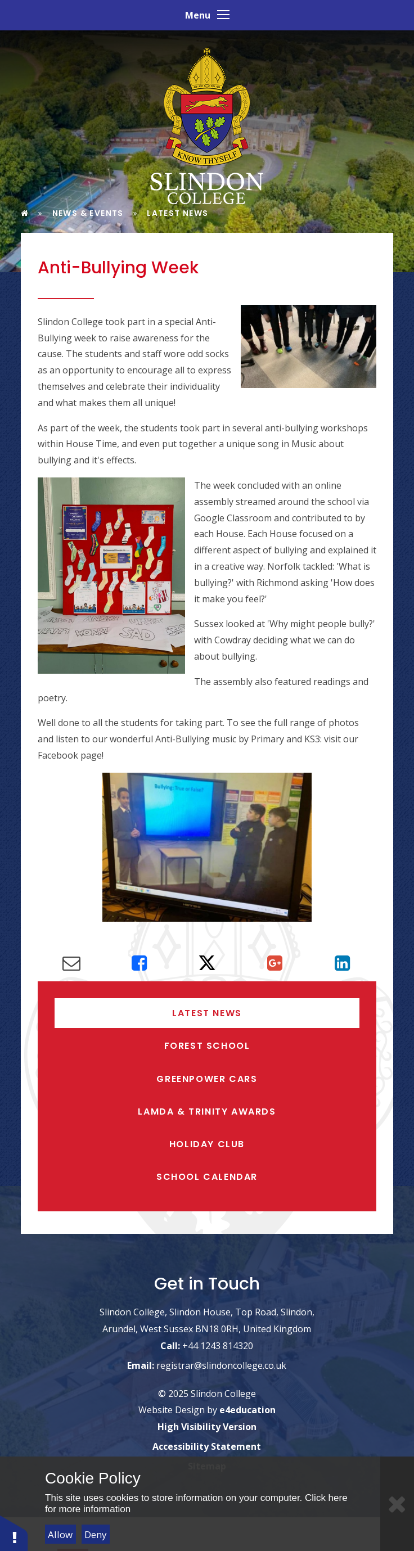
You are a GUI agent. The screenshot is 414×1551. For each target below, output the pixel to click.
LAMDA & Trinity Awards (207, 1111)
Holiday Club (207, 1144)
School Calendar (207, 1176)
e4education (247, 1410)
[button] (14, 1532)
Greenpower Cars (206, 1078)
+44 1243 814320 (217, 1346)
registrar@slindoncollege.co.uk (221, 1365)
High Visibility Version (207, 1427)
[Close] (397, 1504)
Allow (60, 1534)
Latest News (207, 1013)
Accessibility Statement (206, 1447)
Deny (95, 1534)
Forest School (207, 1045)
